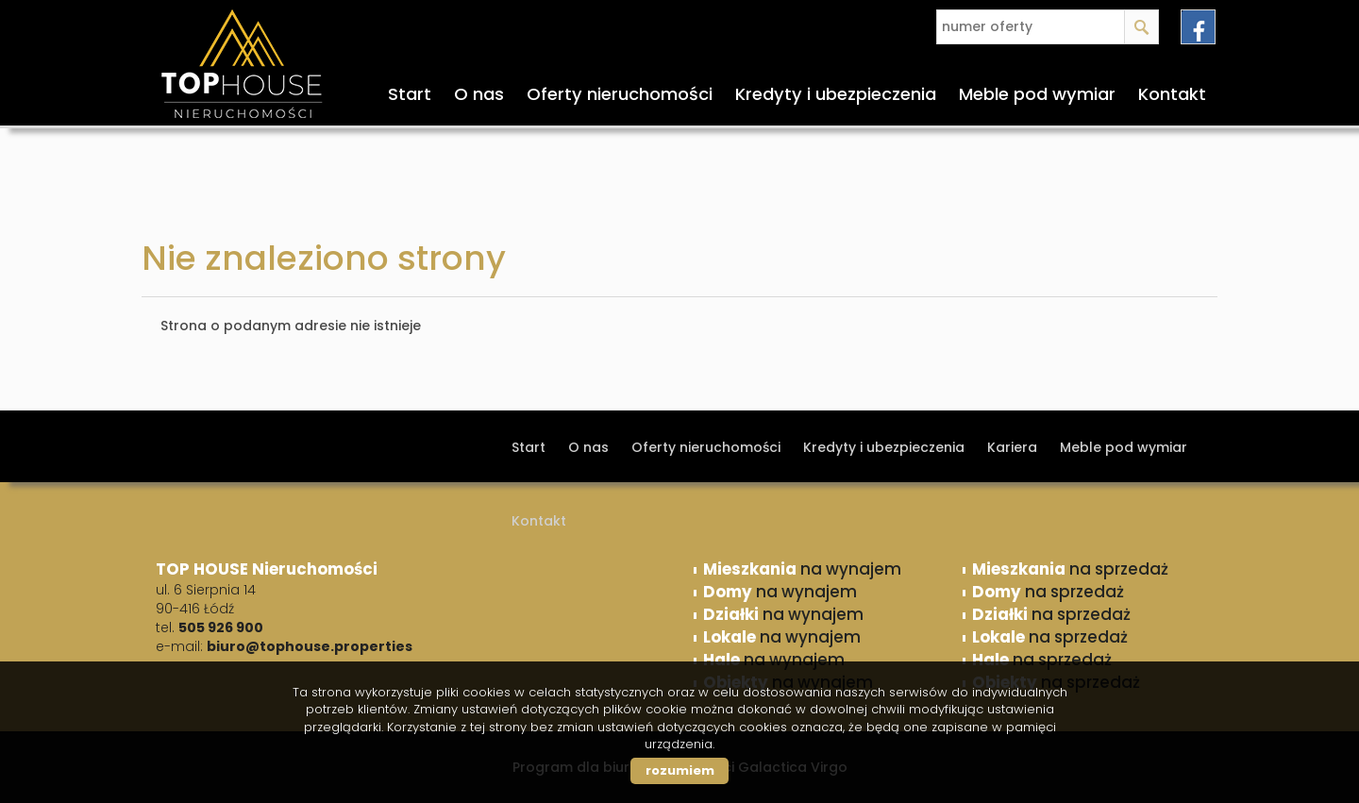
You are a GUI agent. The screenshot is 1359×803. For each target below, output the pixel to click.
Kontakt (1172, 94)
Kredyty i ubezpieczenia (835, 94)
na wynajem (802, 569)
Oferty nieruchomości (620, 94)
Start (409, 94)
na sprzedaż (1070, 569)
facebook (1198, 26)
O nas (479, 94)
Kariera (1012, 447)
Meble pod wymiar (1037, 94)
